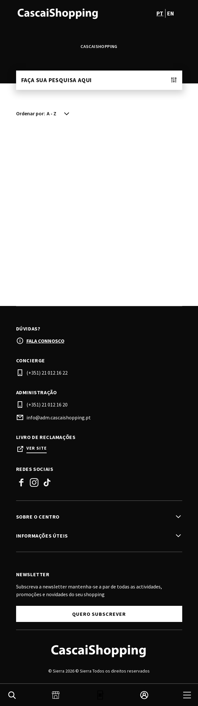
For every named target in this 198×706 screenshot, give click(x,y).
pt (160, 13)
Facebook (21, 482)
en (170, 13)
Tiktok (47, 482)
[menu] (187, 695)
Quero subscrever (99, 614)
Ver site (36, 448)
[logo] (58, 13)
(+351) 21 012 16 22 (47, 372)
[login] (144, 695)
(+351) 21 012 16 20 (47, 404)
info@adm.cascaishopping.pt (58, 417)
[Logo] (99, 650)
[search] (12, 695)
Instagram (34, 482)
